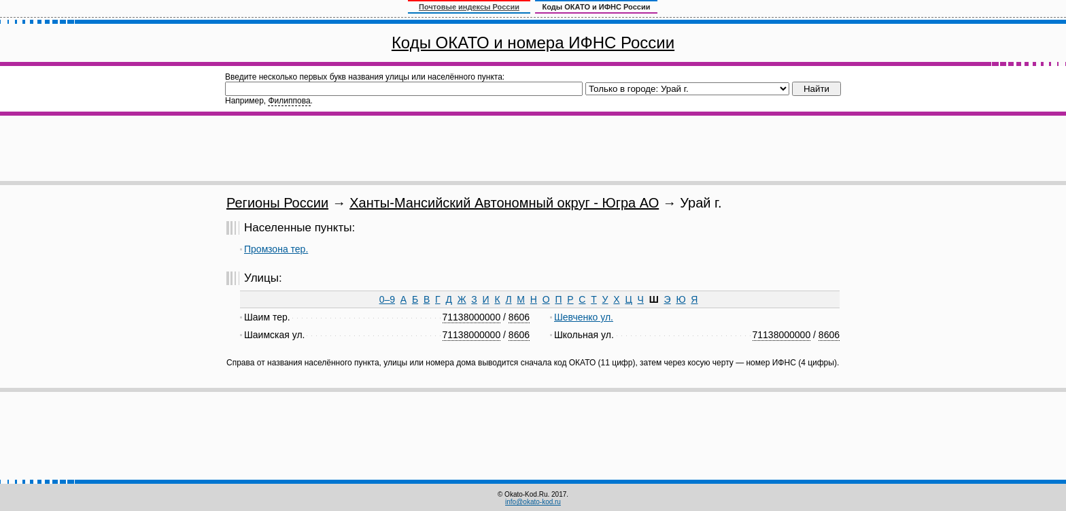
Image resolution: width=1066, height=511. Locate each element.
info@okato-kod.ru (533, 502)
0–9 (387, 299)
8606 (519, 317)
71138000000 (472, 317)
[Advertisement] (533, 148)
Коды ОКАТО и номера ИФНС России (533, 42)
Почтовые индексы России (469, 7)
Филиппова (289, 100)
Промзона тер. (276, 249)
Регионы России (277, 202)
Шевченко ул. (583, 317)
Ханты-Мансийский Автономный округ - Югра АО (504, 202)
